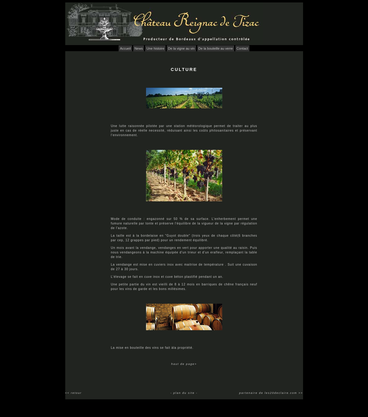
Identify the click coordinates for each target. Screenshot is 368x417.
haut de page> (184, 364)
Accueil (125, 48)
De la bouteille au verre (215, 48)
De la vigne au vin (181, 48)
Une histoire (155, 48)
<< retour (73, 392)
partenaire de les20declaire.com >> (271, 392)
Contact (242, 48)
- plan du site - (184, 392)
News (138, 48)
